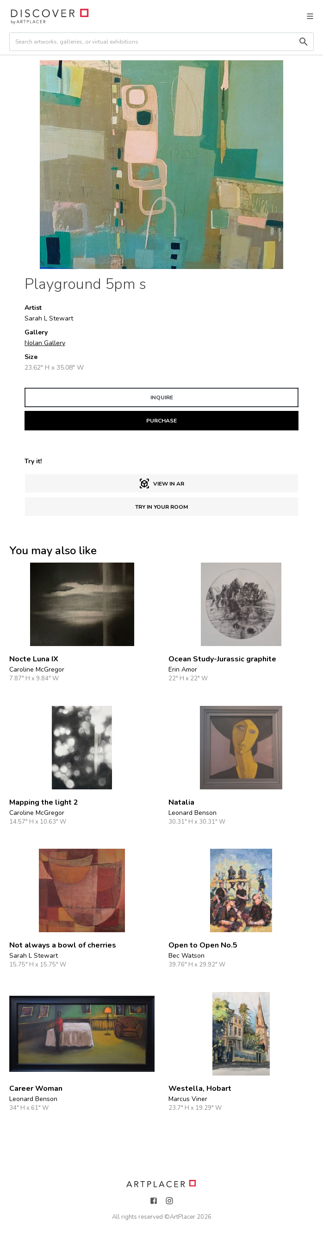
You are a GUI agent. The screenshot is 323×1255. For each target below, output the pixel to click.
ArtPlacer (182, 1217)
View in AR (161, 483)
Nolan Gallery (45, 343)
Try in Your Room (161, 507)
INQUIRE (161, 397)
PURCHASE (161, 420)
